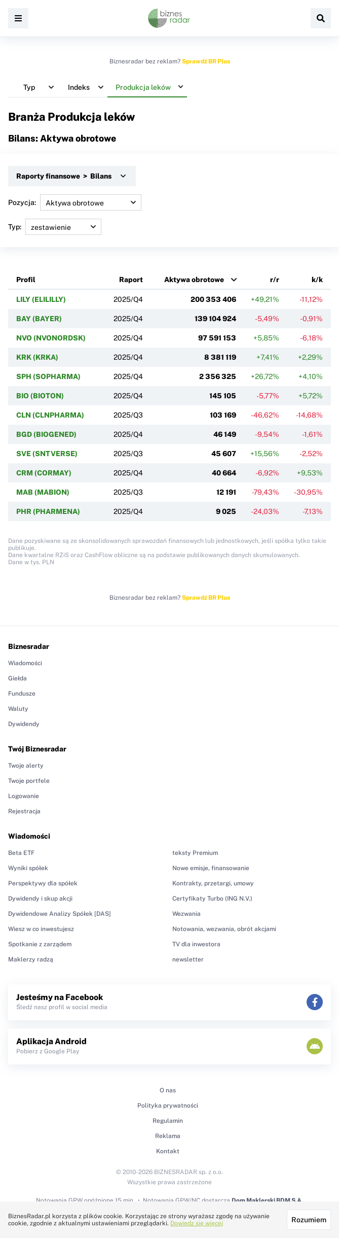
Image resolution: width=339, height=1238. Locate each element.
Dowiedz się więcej (196, 1223)
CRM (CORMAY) (43, 473)
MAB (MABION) (42, 492)
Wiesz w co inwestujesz (41, 929)
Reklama (167, 1136)
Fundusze (21, 693)
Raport (131, 280)
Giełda (17, 678)
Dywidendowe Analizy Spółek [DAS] (59, 913)
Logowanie (23, 796)
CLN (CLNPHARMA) (50, 415)
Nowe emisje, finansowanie (210, 868)
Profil (25, 280)
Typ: (54, 227)
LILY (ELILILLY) (41, 299)
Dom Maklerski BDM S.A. (267, 1200)
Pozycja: (74, 202)
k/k (317, 280)
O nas (168, 1090)
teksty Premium (195, 852)
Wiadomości (25, 663)
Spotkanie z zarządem (39, 944)
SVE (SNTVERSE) (47, 454)
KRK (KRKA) (37, 357)
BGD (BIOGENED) (46, 434)
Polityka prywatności (167, 1105)
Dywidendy (24, 724)
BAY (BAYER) (39, 319)
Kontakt (167, 1151)
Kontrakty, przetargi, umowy (213, 883)
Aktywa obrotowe (194, 280)
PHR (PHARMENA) (48, 511)
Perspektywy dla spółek (43, 883)
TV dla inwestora (196, 944)
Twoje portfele (29, 780)
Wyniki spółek (28, 868)
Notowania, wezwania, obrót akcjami (224, 929)
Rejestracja (24, 811)
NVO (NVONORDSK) (51, 338)
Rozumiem (308, 1220)
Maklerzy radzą (30, 959)
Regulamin (168, 1120)
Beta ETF (21, 852)
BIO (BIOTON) (40, 396)
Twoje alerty (26, 765)
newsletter (188, 959)
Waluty (18, 708)
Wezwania (186, 913)
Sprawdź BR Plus (206, 61)
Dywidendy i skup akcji (40, 898)
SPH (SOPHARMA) (48, 376)
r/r (274, 280)
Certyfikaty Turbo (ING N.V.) (212, 898)
